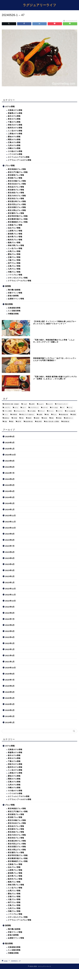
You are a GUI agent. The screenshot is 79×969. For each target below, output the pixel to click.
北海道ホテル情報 (15, 110)
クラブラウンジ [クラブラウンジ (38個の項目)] (34, 407)
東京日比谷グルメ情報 (17, 184)
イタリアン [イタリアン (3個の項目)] (7, 407)
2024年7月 (10, 473)
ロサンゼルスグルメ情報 (18, 278)
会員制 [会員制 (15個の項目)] (40, 414)
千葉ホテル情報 (14, 122)
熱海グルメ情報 (14, 242)
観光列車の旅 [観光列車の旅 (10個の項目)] (29, 421)
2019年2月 (10, 716)
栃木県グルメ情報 (15, 237)
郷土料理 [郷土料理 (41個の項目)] (39, 421)
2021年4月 (10, 655)
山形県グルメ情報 (15, 231)
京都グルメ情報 (14, 257)
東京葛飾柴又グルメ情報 (18, 222)
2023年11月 (10, 522)
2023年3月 (10, 570)
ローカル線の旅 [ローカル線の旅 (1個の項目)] (71, 411)
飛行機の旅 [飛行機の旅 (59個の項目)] (66, 421)
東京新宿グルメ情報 (16, 175)
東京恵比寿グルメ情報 (17, 201)
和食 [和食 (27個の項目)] (47, 414)
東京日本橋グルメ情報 (17, 181)
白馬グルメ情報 (14, 251)
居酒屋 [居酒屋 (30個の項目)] (74, 414)
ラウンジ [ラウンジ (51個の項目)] (42, 411)
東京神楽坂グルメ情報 (17, 169)
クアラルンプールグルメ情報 (19, 281)
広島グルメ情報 (14, 266)
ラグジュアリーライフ (39, 5)
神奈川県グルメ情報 (16, 245)
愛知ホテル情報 (14, 137)
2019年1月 (10, 722)
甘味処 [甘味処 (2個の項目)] (59, 418)
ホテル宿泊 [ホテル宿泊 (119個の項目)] (32, 411)
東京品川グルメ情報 (16, 187)
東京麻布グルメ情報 (16, 190)
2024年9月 (10, 461)
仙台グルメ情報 (14, 228)
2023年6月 (10, 552)
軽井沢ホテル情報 (15, 128)
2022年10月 (10, 601)
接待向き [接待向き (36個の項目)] (6, 418)
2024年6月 (10, 479)
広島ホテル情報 (14, 142)
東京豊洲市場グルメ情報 (18, 219)
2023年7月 (10, 546)
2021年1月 (10, 662)
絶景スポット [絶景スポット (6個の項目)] (69, 418)
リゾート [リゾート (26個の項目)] (60, 411)
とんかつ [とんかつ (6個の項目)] (41, 404)
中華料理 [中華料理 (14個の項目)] (14, 414)
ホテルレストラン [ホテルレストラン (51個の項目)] (20, 411)
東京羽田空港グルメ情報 (18, 216)
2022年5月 (10, 631)
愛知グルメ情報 (14, 254)
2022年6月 (10, 625)
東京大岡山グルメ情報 (17, 210)
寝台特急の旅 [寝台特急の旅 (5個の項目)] (64, 414)
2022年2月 (10, 643)
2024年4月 (10, 491)
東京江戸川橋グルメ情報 (18, 172)
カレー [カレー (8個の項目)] (24, 407)
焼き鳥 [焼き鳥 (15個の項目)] (45, 418)
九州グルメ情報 (14, 269)
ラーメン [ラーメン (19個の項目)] (51, 411)
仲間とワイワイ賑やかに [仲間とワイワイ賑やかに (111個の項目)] (27, 414)
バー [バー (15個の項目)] (63, 407)
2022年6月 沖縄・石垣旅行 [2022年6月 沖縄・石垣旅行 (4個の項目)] (11, 404)
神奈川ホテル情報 (15, 125)
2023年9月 (10, 534)
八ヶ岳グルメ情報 (15, 248)
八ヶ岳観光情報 (14, 311)
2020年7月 (10, 680)
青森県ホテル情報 (15, 113)
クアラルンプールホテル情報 (19, 160)
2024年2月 (10, 503)
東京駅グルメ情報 (15, 178)
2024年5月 (10, 485)
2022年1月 (10, 649)
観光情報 (9, 304)
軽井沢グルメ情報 (15, 240)
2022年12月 (10, 589)
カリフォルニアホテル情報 (18, 157)
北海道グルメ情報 (15, 225)
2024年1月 (10, 509)
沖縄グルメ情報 (14, 272)
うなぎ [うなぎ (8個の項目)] (25, 404)
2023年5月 (10, 558)
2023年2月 (10, 576)
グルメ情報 (10, 165)
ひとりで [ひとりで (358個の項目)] (50, 404)
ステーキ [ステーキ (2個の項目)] (45, 407)
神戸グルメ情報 (14, 263)
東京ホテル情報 (14, 119)
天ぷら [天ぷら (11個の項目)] (54, 414)
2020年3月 (10, 704)
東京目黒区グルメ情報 (17, 207)
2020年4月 (10, 698)
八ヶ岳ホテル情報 (15, 131)
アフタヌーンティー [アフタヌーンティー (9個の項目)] (62, 404)
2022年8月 (10, 613)
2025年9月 (10, 437)
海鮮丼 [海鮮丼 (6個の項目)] (29, 418)
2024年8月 (10, 467)
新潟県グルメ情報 (15, 234)
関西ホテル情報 (14, 139)
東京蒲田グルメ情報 (16, 213)
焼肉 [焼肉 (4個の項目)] (52, 418)
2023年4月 (10, 564)
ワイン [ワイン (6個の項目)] (6, 414)
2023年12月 (10, 515)
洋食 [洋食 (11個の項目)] (22, 418)
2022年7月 (10, 619)
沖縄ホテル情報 (14, 148)
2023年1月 (10, 582)
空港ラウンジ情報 (15, 293)
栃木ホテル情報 (14, 116)
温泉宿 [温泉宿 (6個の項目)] (37, 418)
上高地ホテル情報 (15, 134)
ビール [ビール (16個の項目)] (70, 407)
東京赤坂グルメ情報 (16, 193)
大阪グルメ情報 (14, 260)
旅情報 (8, 286)
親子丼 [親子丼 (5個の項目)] (19, 421)
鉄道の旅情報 (13, 296)
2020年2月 (10, 710)
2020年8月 (10, 674)
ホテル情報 (10, 106)
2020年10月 (10, 668)
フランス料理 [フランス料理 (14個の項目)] (7, 411)
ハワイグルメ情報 (15, 275)
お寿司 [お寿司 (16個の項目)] (32, 404)
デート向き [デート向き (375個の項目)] (55, 407)
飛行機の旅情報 (14, 290)
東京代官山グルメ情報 (17, 204)
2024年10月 (10, 455)
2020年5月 (10, 692)
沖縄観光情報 (13, 314)
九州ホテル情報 (14, 145)
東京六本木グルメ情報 (17, 196)
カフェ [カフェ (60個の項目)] (16, 407)
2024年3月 (10, 497)
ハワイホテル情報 (15, 154)
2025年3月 (10, 443)
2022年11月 (10, 595)
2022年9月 (10, 607)
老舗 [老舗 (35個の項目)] (5, 421)
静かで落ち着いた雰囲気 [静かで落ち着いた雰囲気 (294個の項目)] (52, 421)
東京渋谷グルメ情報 (16, 198)
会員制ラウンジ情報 (16, 299)
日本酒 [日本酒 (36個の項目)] (15, 418)
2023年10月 (10, 528)
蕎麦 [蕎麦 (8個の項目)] (12, 421)
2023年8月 (10, 540)
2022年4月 (10, 637)
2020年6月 (10, 686)
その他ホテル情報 (15, 151)
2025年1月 (10, 449)
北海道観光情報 (14, 308)
